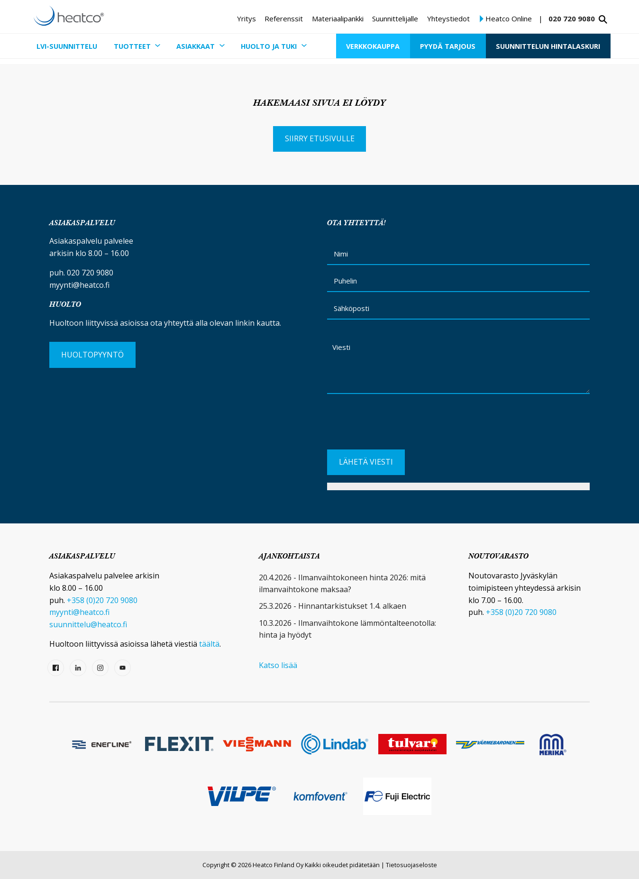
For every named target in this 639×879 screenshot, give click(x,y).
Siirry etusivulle (320, 138)
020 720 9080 (571, 18)
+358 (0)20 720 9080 (102, 600)
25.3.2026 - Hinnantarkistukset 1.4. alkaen (332, 606)
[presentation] (399, 425)
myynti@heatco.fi (79, 285)
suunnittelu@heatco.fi (88, 624)
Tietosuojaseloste (411, 865)
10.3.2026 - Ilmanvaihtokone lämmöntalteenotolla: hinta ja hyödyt (347, 629)
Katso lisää (278, 665)
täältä (209, 644)
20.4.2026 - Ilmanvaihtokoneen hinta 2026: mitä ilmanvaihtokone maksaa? (342, 583)
